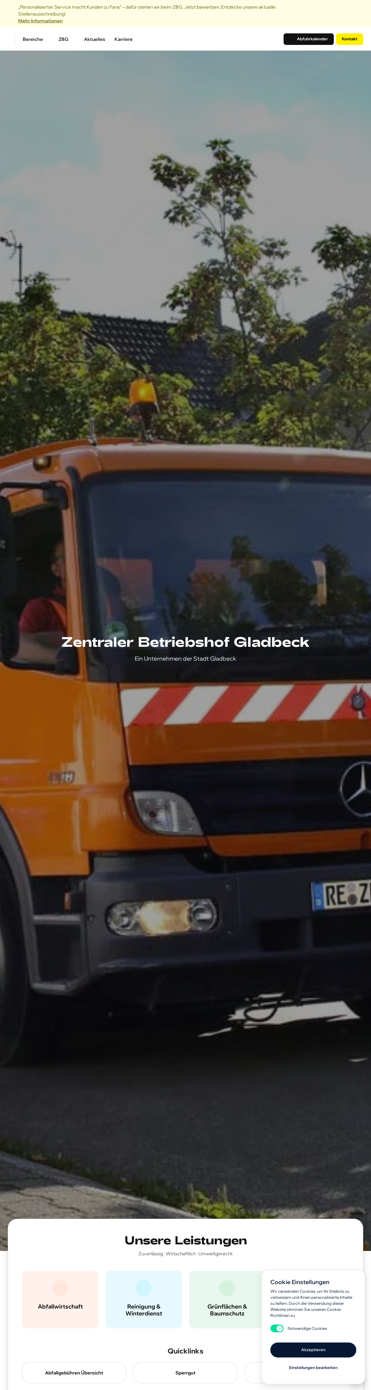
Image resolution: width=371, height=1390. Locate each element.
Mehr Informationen (40, 21)
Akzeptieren (313, 1349)
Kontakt (349, 38)
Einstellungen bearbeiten (313, 1367)
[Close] (360, 14)
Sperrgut (185, 1373)
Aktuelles (94, 39)
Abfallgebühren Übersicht (74, 1373)
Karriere (124, 39)
